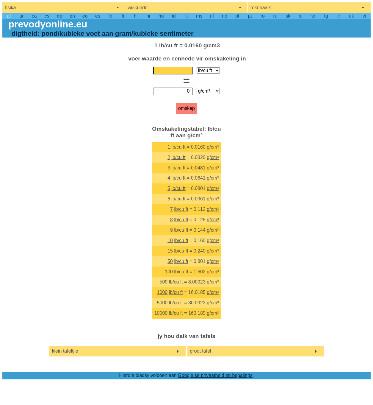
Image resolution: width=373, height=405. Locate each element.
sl (301, 15)
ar (21, 15)
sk (288, 15)
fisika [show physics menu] (10, 7)
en (72, 15)
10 (170, 240)
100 (169, 271)
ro (263, 15)
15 (170, 250)
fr (123, 15)
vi (364, 15)
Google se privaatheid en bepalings (215, 375)
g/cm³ (213, 146)
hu (161, 15)
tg (326, 15)
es (97, 15)
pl (237, 15)
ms (199, 15)
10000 (161, 313)
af (9, 15)
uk (351, 15)
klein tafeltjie (65, 350)
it (186, 15)
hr (148, 15)
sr (313, 15)
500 (163, 281)
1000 (162, 292)
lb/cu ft (179, 146)
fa (110, 15)
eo (85, 15)
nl (212, 15)
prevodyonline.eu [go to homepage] (47, 24)
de (59, 15)
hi (135, 15)
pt (250, 15)
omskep (186, 108)
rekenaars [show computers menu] (261, 7)
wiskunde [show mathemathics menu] (138, 7)
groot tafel (200, 350)
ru (275, 15)
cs (47, 15)
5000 (162, 302)
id (173, 15)
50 (170, 261)
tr (338, 15)
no (224, 15)
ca (34, 15)
